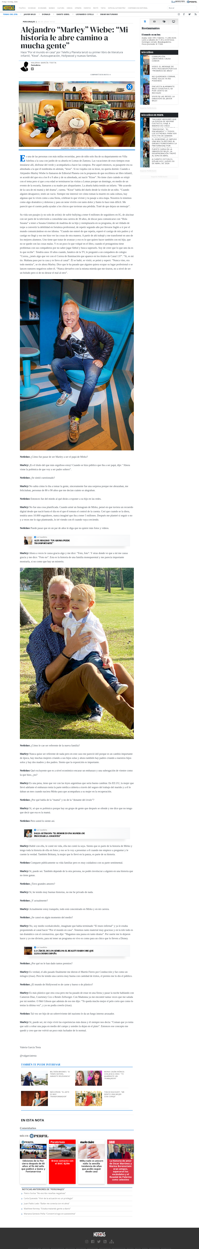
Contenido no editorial (159, 8)
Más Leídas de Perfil (152, 115)
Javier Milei (30, 14)
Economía (46, 8)
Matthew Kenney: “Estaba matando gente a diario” (47, 1208)
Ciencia (78, 8)
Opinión (88, 8)
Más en (34, 1136)
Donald (46, 14)
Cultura (68, 8)
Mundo (57, 8)
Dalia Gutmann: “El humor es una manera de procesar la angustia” (59, 834)
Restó (109, 8)
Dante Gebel (63, 14)
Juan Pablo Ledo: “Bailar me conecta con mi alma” (47, 1203)
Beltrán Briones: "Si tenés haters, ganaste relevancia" (60, 1073)
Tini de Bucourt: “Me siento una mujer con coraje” (114, 1094)
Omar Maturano (109, 14)
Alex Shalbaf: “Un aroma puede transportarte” (52, 542)
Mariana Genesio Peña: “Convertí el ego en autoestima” (49, 1213)
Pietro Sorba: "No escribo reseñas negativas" (45, 1193)
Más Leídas (147, 52)
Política (23, 8)
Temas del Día (10, 14)
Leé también (42, 537)
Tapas (117, 8)
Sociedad (34, 8)
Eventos (99, 8)
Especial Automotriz (133, 8)
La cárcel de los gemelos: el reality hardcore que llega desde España (64, 952)
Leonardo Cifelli (85, 14)
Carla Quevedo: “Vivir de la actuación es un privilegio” (48, 1198)
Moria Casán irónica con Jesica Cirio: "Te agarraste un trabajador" (114, 1075)
